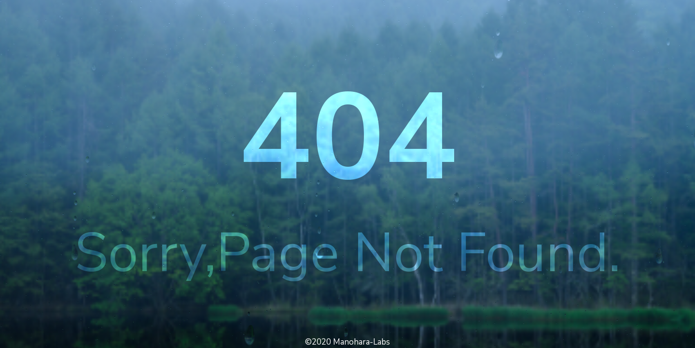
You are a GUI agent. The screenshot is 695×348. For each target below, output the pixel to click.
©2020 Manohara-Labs (347, 342)
